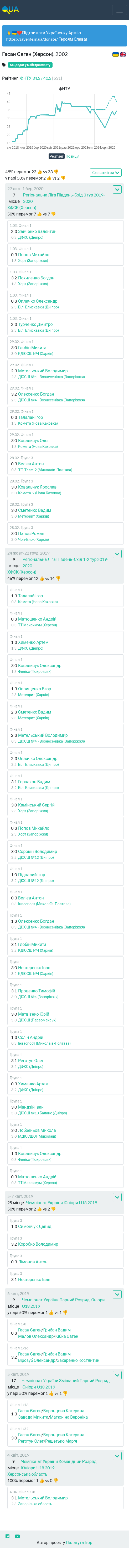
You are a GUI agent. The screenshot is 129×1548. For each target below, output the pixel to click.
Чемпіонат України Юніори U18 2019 (61, 1202)
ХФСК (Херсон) (21, 207)
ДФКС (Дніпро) (30, 237)
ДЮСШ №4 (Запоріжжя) (38, 997)
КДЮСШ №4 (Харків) (35, 353)
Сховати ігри (105, 172)
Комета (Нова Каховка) (38, 423)
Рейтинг (57, 156)
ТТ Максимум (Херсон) (37, 625)
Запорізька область (35, 1504)
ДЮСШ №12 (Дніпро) (36, 857)
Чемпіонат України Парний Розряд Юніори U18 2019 (63, 1302)
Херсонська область (27, 1473)
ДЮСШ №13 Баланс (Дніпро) (42, 1113)
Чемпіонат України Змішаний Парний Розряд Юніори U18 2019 (66, 1383)
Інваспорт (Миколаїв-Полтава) (44, 904)
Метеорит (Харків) (33, 516)
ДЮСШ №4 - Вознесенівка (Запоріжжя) (51, 376)
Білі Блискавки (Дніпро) (38, 307)
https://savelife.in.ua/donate (31, 38)
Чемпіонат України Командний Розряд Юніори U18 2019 (58, 1464)
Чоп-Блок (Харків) (33, 539)
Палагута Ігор (79, 1542)
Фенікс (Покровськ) (34, 671)
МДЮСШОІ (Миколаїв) (37, 1136)
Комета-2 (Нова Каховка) (39, 493)
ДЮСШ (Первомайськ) (37, 1020)
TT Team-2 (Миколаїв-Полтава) (45, 469)
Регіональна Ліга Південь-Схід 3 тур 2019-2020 (64, 198)
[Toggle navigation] (119, 10)
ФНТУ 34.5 (41, 78)
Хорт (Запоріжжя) (33, 260)
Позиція (73, 156)
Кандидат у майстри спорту (30, 65)
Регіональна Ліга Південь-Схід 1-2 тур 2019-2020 (65, 562)
